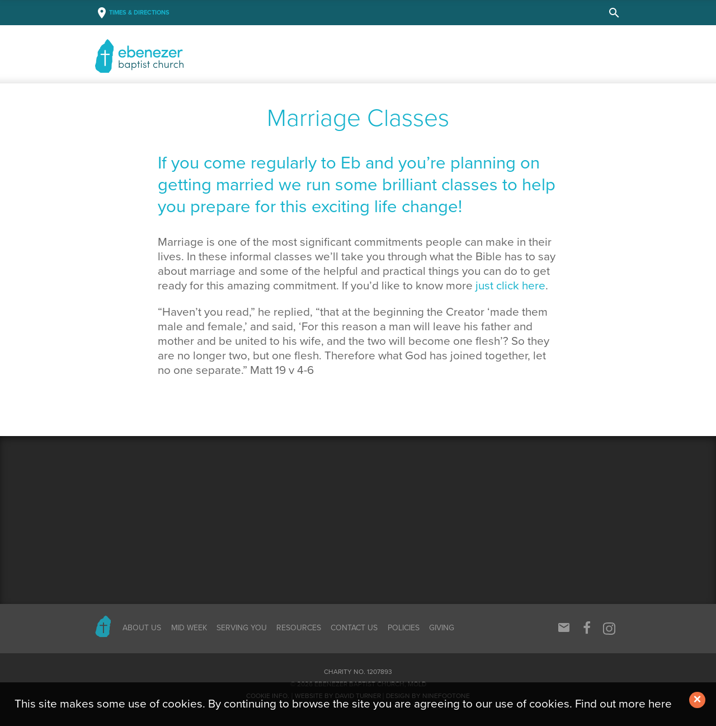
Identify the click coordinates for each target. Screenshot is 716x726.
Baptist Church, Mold (177, 56)
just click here (510, 286)
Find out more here (623, 704)
